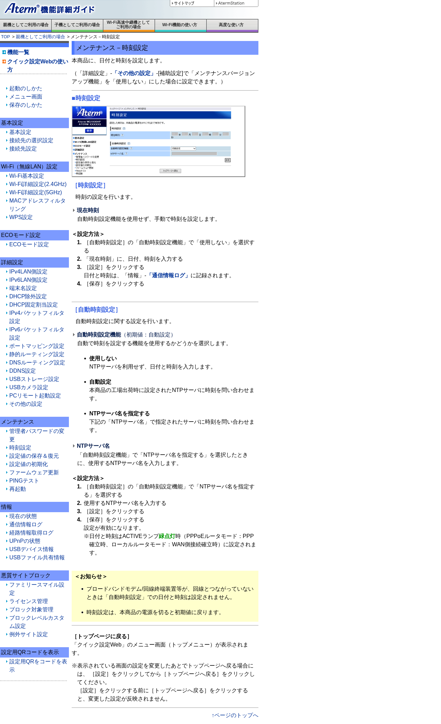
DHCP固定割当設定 (33, 305)
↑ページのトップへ (235, 715)
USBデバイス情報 (31, 549)
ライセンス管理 (28, 601)
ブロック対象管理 (31, 609)
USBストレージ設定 (34, 379)
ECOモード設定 (29, 244)
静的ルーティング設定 (36, 354)
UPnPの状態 (24, 541)
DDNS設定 (22, 371)
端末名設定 (23, 288)
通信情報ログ (25, 524)
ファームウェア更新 (34, 472)
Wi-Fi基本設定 (26, 176)
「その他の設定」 (134, 73)
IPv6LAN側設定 (28, 280)
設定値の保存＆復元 (34, 456)
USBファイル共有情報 (37, 557)
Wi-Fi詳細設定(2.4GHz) (37, 184)
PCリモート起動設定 (35, 396)
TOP (5, 36)
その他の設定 (25, 404)
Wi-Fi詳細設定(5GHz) (35, 192)
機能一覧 (18, 52)
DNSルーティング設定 (37, 362)
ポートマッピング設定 (36, 346)
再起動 (17, 489)
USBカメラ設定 (28, 387)
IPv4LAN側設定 (28, 272)
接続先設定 (23, 149)
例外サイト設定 (28, 634)
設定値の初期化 (28, 464)
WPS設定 (21, 217)
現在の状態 (23, 516)
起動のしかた (25, 88)
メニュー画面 (25, 97)
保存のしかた (25, 105)
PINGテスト (24, 481)
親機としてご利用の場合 (40, 36)
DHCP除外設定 (28, 296)
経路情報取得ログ (31, 533)
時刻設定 (20, 448)
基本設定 (20, 132)
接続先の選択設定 (31, 140)
